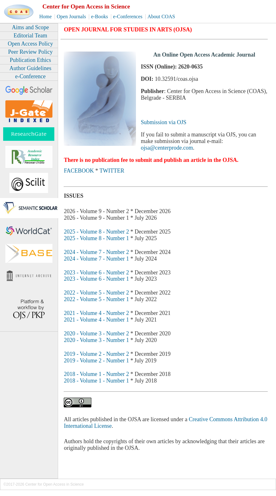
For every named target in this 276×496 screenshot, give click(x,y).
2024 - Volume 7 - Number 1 (96, 259)
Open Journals (72, 16)
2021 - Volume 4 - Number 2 (96, 313)
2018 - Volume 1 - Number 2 (96, 374)
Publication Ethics (30, 60)
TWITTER (112, 171)
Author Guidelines (30, 68)
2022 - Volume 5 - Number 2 (96, 292)
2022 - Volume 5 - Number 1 (96, 299)
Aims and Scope (30, 27)
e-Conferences (128, 16)
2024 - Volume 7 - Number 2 (96, 252)
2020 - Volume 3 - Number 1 (96, 340)
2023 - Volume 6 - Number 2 (96, 272)
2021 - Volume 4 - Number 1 (96, 320)
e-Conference (30, 76)
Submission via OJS (163, 122)
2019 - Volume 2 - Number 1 (96, 360)
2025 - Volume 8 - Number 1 (96, 238)
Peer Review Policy (30, 52)
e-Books (100, 16)
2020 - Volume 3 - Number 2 (96, 333)
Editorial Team (30, 35)
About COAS (161, 16)
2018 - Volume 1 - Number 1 (96, 381)
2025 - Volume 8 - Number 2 (96, 232)
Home (46, 16)
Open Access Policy (30, 44)
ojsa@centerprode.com (167, 148)
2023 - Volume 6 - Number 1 (96, 279)
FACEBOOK (79, 171)
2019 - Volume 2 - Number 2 (96, 354)
